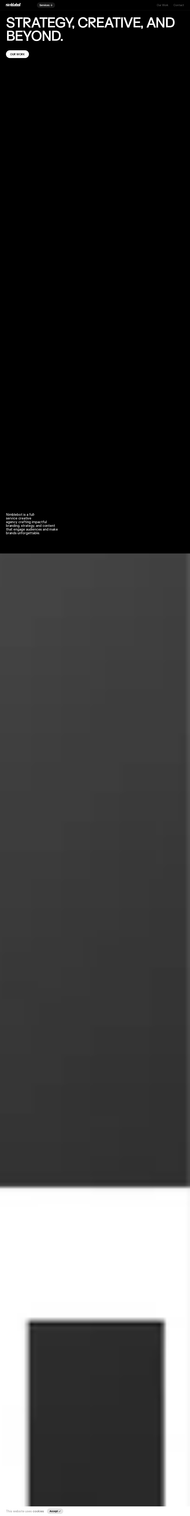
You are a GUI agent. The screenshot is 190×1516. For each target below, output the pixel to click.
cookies (38, 1511)
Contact (178, 5)
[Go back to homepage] (13, 5)
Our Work (162, 5)
